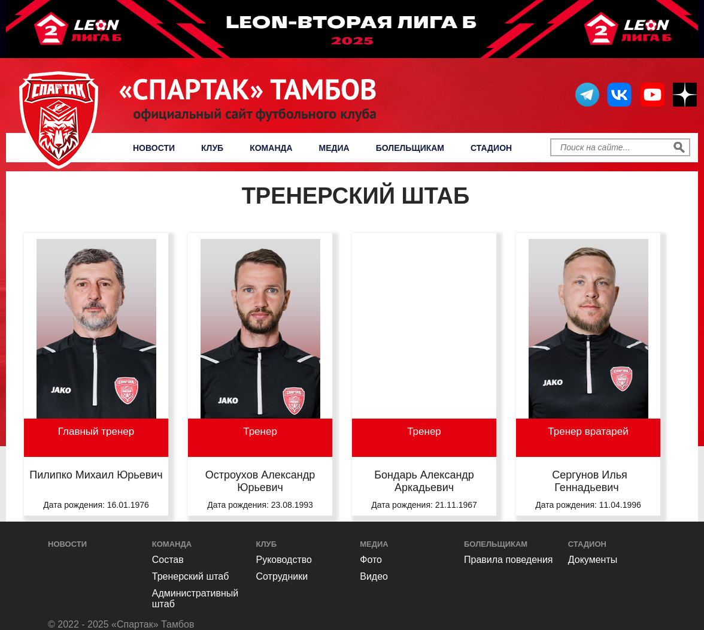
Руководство (284, 560)
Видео (374, 576)
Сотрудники (282, 576)
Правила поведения (508, 560)
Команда (271, 148)
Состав (168, 560)
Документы (592, 560)
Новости (154, 148)
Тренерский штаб (190, 576)
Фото (371, 560)
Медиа (334, 148)
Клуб (212, 148)
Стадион (491, 148)
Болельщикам (410, 148)
